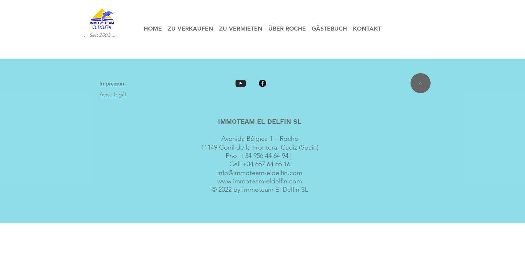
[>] (421, 83)
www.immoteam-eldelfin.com (259, 181)
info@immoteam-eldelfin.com (259, 173)
